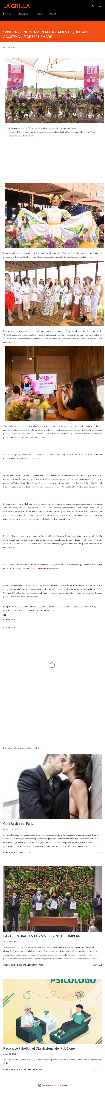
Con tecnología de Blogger (52, 1085)
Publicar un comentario (30, 965)
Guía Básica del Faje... (18, 824)
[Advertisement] (52, 719)
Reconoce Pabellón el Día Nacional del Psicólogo (39, 1048)
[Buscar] (93, 4)
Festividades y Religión (83, 607)
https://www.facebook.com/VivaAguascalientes (36, 568)
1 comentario (24, 852)
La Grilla (16, 6)
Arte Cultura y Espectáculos (30, 607)
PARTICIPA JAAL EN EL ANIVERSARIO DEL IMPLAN (42, 936)
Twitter (39, 14)
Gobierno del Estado (14, 610)
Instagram (23, 14)
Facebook (7, 14)
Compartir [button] (9, 619)
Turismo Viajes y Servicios (40, 610)
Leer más (97, 852)
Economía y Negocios (58, 607)
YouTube (54, 14)
